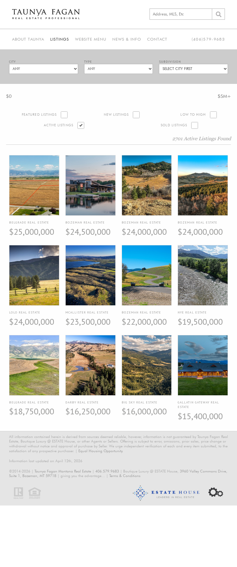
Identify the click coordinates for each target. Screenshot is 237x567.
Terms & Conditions (124, 475)
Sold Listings (174, 125)
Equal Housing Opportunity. (100, 451)
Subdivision (170, 62)
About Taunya (28, 39)
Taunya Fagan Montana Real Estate (63, 471)
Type (88, 62)
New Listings (116, 115)
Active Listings (58, 125)
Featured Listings (39, 115)
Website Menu (90, 39)
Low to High (193, 115)
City (12, 62)
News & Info (126, 39)
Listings (59, 39)
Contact (157, 39)
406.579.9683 (107, 471)
